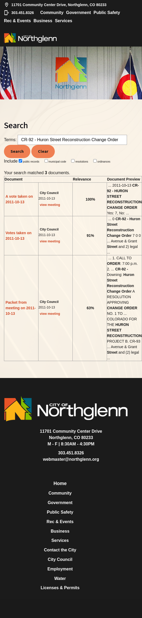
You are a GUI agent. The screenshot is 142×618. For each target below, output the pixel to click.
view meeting (50, 205)
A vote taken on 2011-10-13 (19, 199)
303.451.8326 (19, 12)
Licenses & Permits (60, 587)
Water (60, 578)
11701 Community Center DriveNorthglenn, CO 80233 (71, 434)
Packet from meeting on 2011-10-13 (21, 308)
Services (63, 21)
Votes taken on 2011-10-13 (19, 236)
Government (78, 12)
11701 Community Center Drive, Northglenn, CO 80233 (55, 4)
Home (60, 483)
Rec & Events (17, 21)
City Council (60, 559)
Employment (60, 569)
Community (51, 12)
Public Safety (107, 12)
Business (42, 21)
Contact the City (60, 550)
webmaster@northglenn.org (71, 459)
